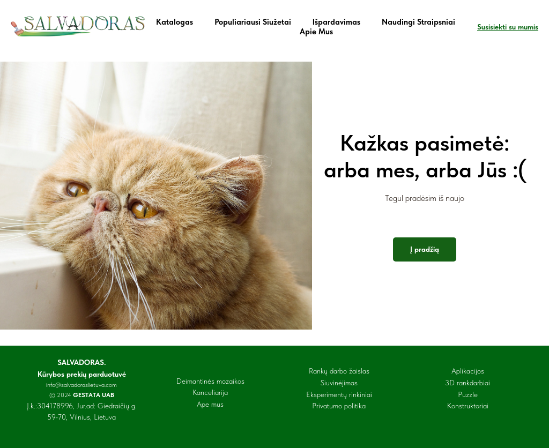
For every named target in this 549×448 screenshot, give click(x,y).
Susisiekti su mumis (507, 27)
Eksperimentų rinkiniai (339, 394)
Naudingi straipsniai (418, 22)
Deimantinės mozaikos (210, 381)
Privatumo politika (339, 405)
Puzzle (468, 394)
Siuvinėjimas (339, 382)
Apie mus (316, 31)
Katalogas (174, 22)
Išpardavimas (336, 22)
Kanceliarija (210, 392)
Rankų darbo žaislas (339, 371)
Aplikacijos (467, 371)
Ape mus (210, 404)
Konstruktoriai (467, 405)
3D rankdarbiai (467, 382)
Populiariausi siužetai (252, 22)
